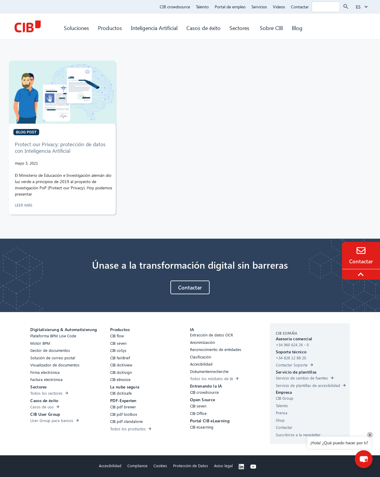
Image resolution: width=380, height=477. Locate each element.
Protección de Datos (190, 465)
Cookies (160, 465)
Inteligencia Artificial (154, 28)
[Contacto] (361, 250)
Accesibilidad (110, 465)
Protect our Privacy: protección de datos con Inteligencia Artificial (60, 147)
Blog (297, 28)
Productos (110, 28)
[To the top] (361, 274)
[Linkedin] (241, 467)
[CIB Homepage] (28, 26)
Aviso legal (223, 465)
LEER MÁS (24, 204)
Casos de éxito (203, 28)
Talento (202, 7)
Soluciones (76, 28)
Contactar (300, 7)
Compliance (137, 465)
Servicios (259, 7)
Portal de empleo (230, 7)
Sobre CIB (271, 28)
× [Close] (369, 434)
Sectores (240, 28)
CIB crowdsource (175, 7)
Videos (279, 7)
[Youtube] (253, 467)
